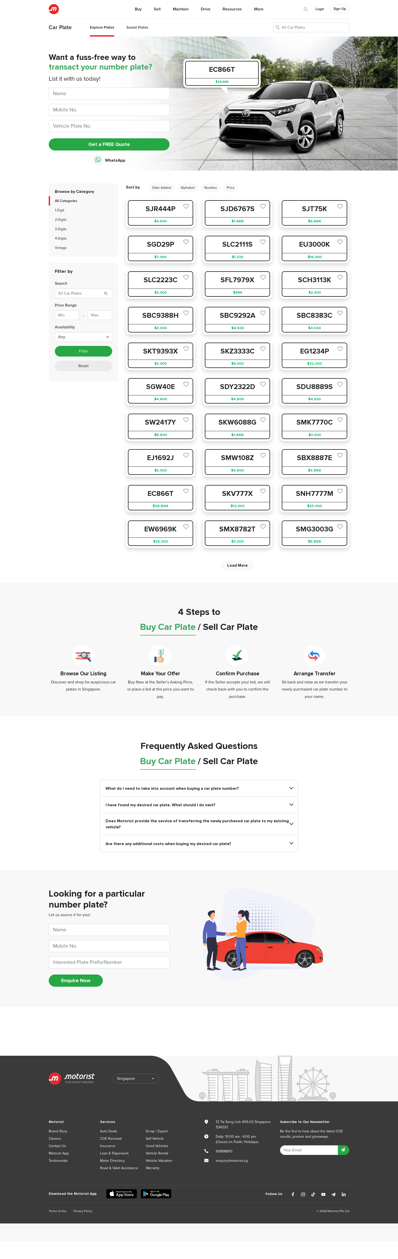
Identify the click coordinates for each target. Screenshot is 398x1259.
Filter (83, 351)
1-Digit (59, 210)
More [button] (258, 9)
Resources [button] (232, 9)
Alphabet (188, 188)
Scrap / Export (157, 1131)
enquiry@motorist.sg (232, 1161)
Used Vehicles (157, 1146)
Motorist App (59, 1153)
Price (231, 188)
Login (320, 9)
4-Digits (61, 238)
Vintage (61, 248)
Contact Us (57, 1146)
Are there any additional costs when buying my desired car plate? (199, 843)
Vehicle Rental (157, 1153)
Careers (55, 1138)
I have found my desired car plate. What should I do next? (199, 805)
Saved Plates (137, 27)
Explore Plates (102, 27)
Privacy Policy (83, 1211)
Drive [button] (205, 9)
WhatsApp (109, 160)
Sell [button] (157, 9)
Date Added (161, 188)
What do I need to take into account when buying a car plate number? (199, 788)
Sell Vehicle (155, 1138)
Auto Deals (108, 1131)
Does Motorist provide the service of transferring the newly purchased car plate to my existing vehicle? (199, 824)
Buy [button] (138, 9)
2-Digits (61, 219)
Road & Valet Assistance (119, 1168)
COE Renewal (111, 1138)
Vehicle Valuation (159, 1161)
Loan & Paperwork (114, 1153)
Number (210, 188)
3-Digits (61, 229)
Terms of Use (58, 1211)
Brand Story (58, 1131)
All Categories (66, 201)
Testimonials (58, 1161)
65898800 (224, 1151)
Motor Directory (112, 1161)
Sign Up (340, 9)
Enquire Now (75, 981)
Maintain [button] (181, 9)
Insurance (107, 1146)
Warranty (152, 1168)
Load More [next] (237, 565)
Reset (83, 365)
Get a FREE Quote (109, 144)
